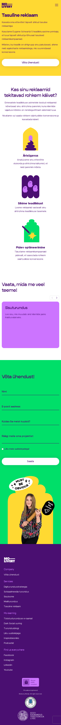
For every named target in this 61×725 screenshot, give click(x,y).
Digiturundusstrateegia (15, 587)
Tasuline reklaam (12, 606)
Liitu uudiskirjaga (12, 633)
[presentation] (52, 298)
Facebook (9, 655)
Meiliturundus (11, 602)
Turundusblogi (11, 628)
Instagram (9, 660)
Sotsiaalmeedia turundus (16, 592)
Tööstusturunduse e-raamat (18, 619)
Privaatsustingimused (30, 690)
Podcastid (9, 643)
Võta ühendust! (30, 62)
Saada (30, 461)
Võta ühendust (11, 575)
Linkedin (8, 665)
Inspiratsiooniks (11, 638)
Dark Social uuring (13, 623)
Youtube (8, 670)
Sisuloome (9, 597)
